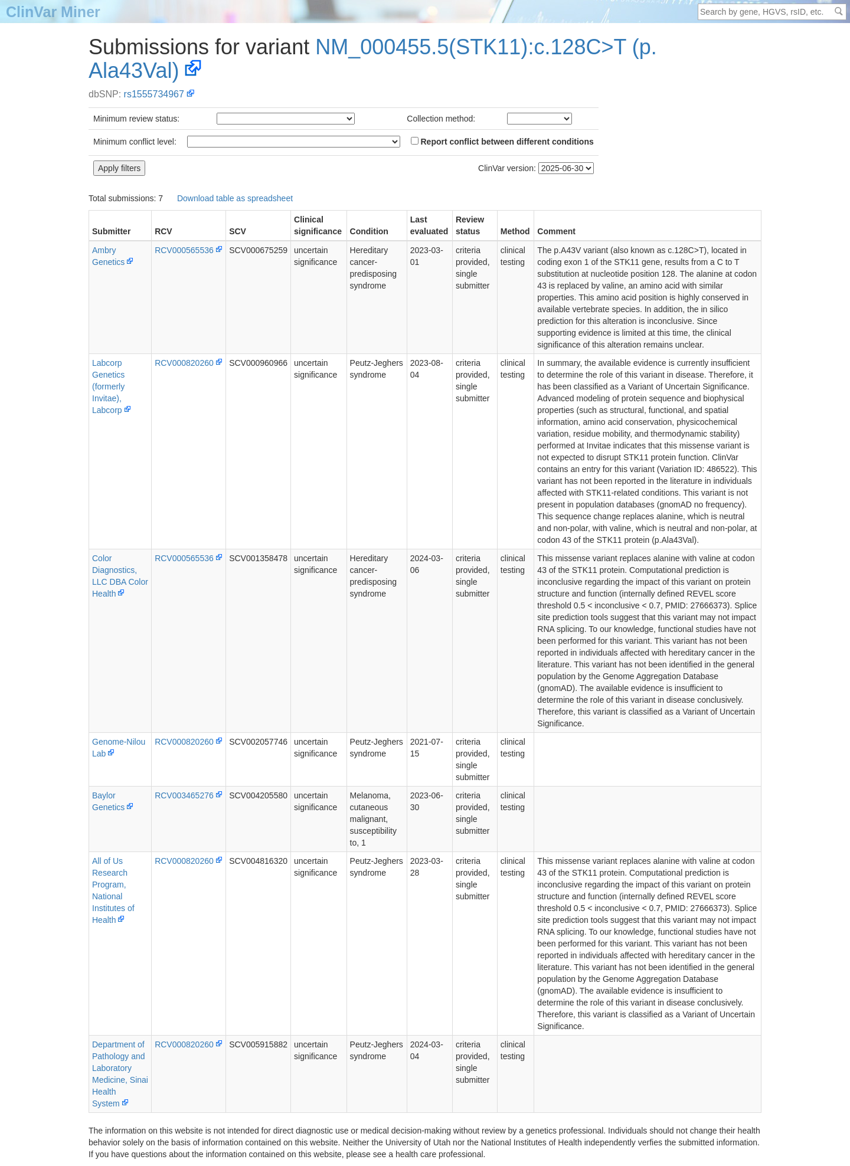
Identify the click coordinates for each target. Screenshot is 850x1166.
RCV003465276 (184, 795)
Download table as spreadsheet (235, 198)
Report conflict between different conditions (502, 141)
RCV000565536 (184, 250)
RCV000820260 (184, 363)
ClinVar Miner (53, 12)
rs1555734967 (154, 94)
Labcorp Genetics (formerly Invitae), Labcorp (108, 386)
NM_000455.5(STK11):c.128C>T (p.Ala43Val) (373, 59)
